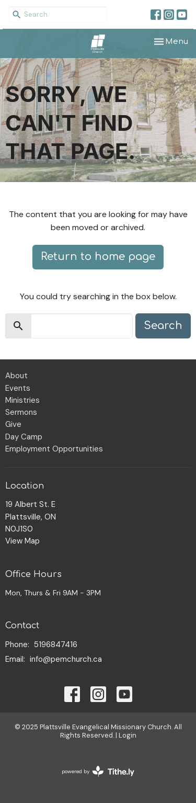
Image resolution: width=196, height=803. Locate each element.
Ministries (22, 400)
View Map (22, 541)
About (16, 375)
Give (13, 424)
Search (163, 326)
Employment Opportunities (54, 449)
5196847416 (55, 644)
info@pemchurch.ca (66, 659)
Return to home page (98, 257)
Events (17, 388)
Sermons (21, 412)
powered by (98, 771)
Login (127, 735)
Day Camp (23, 437)
